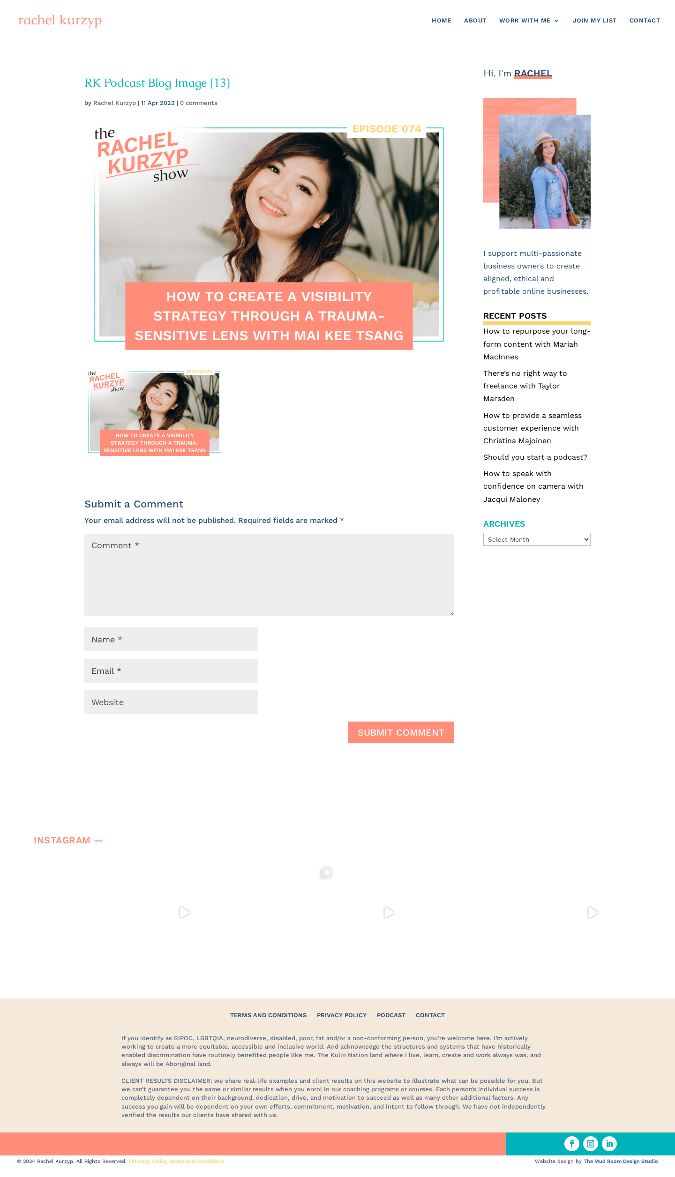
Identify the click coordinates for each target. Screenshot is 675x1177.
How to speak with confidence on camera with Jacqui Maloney (533, 486)
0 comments (199, 102)
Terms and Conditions (268, 1015)
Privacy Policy (342, 1015)
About (475, 20)
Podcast (391, 1015)
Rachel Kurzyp (114, 102)
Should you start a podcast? (535, 457)
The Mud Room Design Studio (621, 1161)
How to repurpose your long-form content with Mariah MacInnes (537, 344)
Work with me (525, 20)
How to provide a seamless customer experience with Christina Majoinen (532, 428)
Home (441, 20)
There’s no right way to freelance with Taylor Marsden (525, 386)
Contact (645, 20)
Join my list (595, 20)
